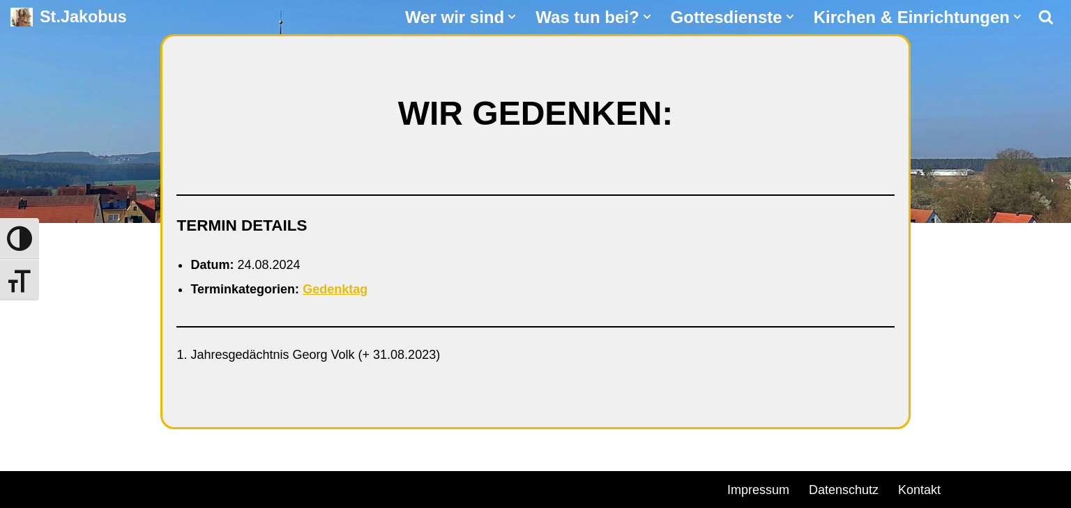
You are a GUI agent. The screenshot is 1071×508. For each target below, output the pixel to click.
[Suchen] (1046, 16)
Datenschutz (844, 490)
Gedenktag (335, 289)
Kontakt (919, 490)
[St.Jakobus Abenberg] (68, 17)
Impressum (758, 490)
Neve (25, 488)
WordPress (169, 488)
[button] (512, 17)
